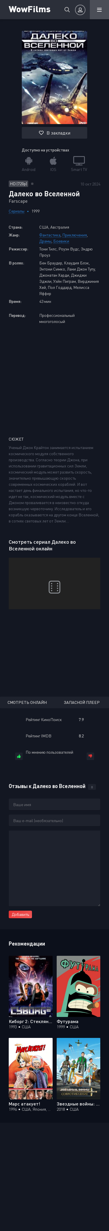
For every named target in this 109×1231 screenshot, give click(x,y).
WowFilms (30, 8)
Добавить (20, 914)
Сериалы (16, 211)
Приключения (74, 234)
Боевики (61, 241)
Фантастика (49, 234)
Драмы (45, 241)
